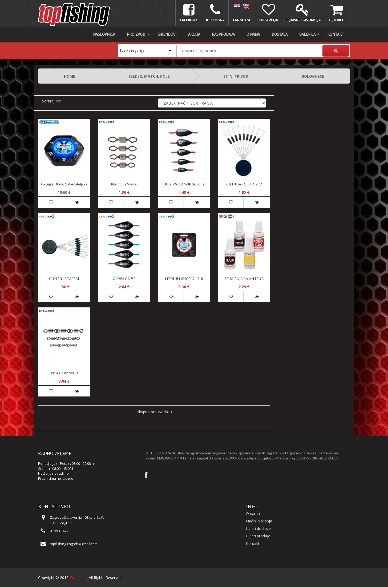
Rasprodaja (223, 34)
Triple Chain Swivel (64, 373)
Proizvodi (136, 34)
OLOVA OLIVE (124, 279)
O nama (253, 34)
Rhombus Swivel (124, 184)
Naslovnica (104, 34)
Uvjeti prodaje (258, 535)
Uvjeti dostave (258, 528)
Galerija (307, 34)
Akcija (194, 34)
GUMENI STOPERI (64, 279)
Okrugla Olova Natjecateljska (64, 184)
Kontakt (335, 34)
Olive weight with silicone (184, 184)
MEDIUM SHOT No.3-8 (184, 279)
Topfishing (79, 577)
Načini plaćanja (259, 520)
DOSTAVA (280, 34)
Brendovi (167, 34)
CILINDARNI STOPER (244, 184)
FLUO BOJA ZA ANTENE (244, 279)
